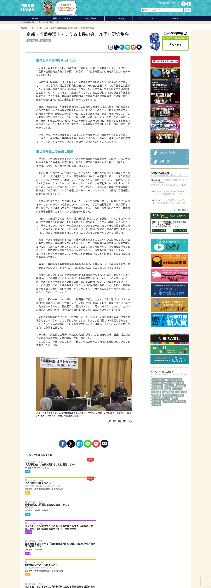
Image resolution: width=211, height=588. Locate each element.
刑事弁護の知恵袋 (58, 568)
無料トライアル (180, 256)
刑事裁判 (167, 421)
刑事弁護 (156, 421)
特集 (63, 18)
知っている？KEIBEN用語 (62, 565)
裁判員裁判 (45, 41)
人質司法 (156, 417)
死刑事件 (156, 427)
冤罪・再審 (181, 417)
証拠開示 (156, 430)
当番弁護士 (32, 41)
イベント (177, 414)
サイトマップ (57, 578)
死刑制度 (167, 427)
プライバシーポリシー (31, 578)
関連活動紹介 (91, 18)
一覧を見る (181, 235)
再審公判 (169, 411)
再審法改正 (168, 417)
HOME (35, 18)
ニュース (54, 562)
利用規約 (46, 578)
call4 (168, 414)
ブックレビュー (146, 18)
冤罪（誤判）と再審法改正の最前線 (167, 405)
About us (175, 5)
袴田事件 (180, 411)
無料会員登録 (164, 2)
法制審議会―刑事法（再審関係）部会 (168, 408)
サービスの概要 (159, 256)
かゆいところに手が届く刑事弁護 (65, 570)
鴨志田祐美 (157, 411)
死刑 (174, 424)
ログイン (176, 2)
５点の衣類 (157, 414)
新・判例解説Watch (161, 424)
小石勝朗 (178, 421)
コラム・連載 (56, 557)
